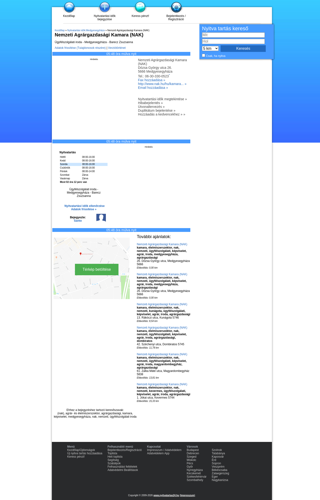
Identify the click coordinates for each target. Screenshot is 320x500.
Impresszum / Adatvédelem (164, 450)
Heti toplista (115, 456)
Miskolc (191, 460)
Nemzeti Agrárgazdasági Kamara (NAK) (162, 244)
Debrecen (193, 453)
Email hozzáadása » (153, 88)
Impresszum (187, 495)
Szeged (192, 456)
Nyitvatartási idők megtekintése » (162, 99)
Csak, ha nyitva (215, 56)
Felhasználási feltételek (122, 466)
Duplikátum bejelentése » (156, 110)
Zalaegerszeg (220, 473)
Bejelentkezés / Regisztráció (176, 17)
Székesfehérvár (197, 476)
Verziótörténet (117, 48)
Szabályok (114, 463)
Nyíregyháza (195, 470)
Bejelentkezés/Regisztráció (125, 450)
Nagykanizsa (220, 480)
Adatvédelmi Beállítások (123, 470)
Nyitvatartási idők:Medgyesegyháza (86, 30)
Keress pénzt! (140, 16)
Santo (78, 220)
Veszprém (218, 466)
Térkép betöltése (97, 269)
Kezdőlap (69, 16)
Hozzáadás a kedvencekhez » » (161, 114)
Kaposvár (218, 456)
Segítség (113, 460)
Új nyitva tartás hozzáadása (84, 453)
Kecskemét (194, 473)
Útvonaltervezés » (151, 107)
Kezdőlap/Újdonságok (81, 450)
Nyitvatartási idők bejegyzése (104, 17)
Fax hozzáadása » (151, 80)
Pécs (190, 463)
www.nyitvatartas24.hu (166, 495)
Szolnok (217, 450)
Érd (214, 460)
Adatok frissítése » (84, 209)
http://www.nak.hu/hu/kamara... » (162, 84)
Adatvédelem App (158, 453)
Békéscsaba (219, 470)
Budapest (193, 450)
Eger (215, 476)
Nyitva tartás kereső (225, 28)
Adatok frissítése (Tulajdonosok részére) (80, 48)
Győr (190, 466)
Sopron (216, 463)
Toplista (112, 453)
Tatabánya (218, 453)
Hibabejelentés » (150, 103)
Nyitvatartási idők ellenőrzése (84, 206)
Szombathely (195, 480)
